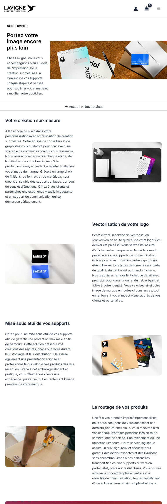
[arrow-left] (66, 106)
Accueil (74, 107)
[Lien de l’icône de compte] (136, 9)
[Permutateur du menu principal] (158, 8)
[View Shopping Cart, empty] (146, 8)
